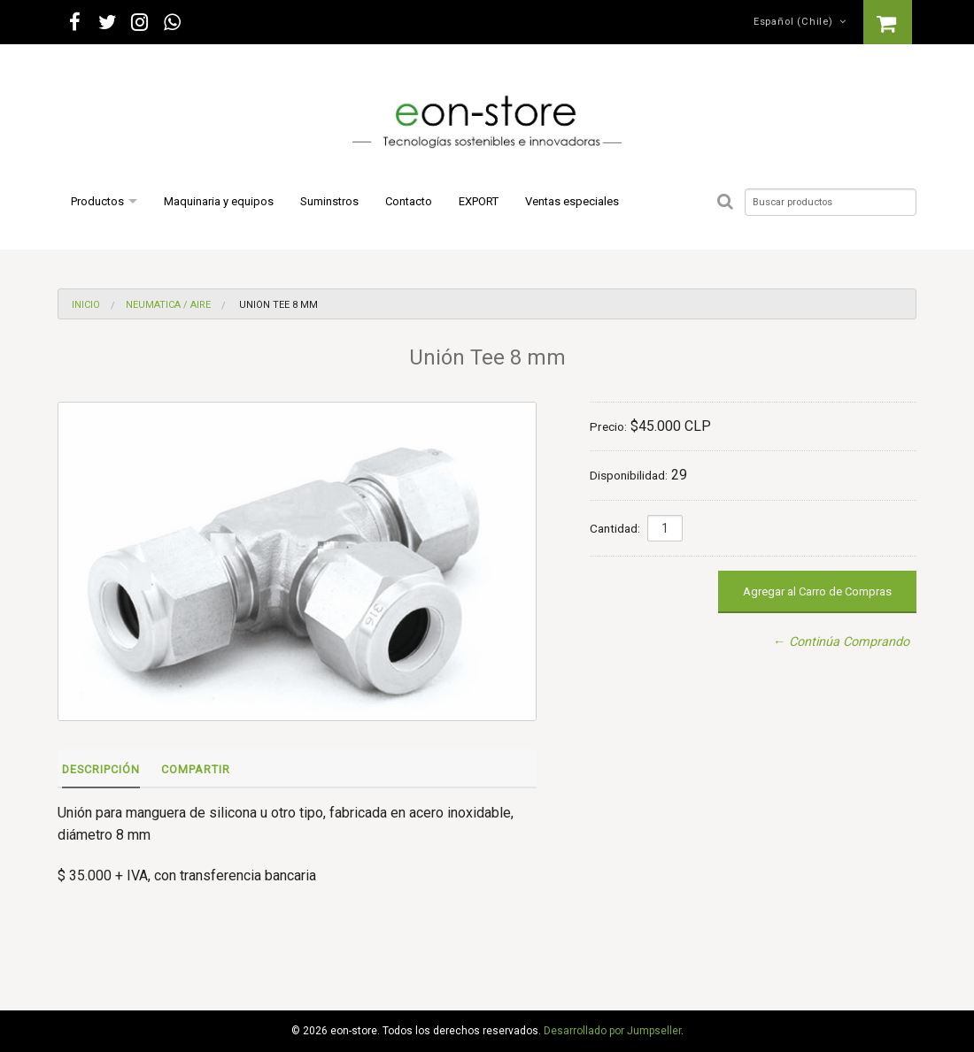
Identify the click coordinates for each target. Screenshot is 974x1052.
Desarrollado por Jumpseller (612, 1031)
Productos (97, 201)
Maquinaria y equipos (219, 201)
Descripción (101, 769)
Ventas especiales (572, 201)
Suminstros (329, 201)
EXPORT (479, 201)
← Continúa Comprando (841, 641)
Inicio (86, 305)
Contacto (408, 201)
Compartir (195, 769)
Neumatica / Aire (168, 305)
